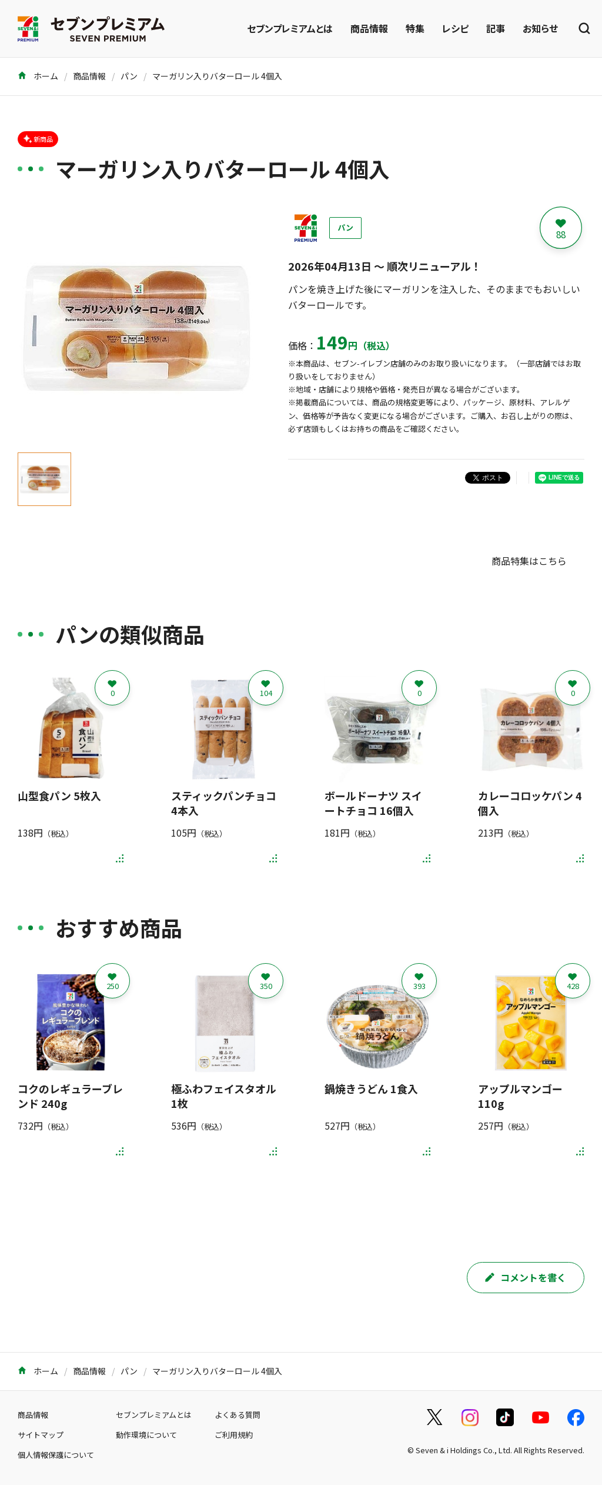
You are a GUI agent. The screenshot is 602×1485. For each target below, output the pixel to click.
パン (129, 76)
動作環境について (146, 1434)
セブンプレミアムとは (290, 28)
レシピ (455, 28)
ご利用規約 (234, 1434)
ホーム (38, 76)
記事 (495, 28)
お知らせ (540, 28)
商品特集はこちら (529, 561)
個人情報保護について (56, 1454)
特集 (415, 28)
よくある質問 (237, 1414)
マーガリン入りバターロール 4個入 (217, 76)
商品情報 (369, 28)
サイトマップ (40, 1434)
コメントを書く (525, 1277)
